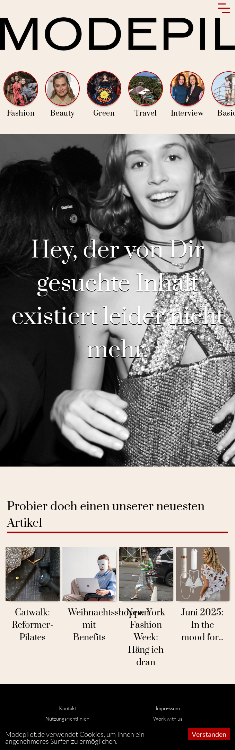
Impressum (168, 708)
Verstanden (209, 734)
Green (104, 94)
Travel (145, 94)
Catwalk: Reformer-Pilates (32, 625)
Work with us (167, 718)
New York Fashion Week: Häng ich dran (145, 637)
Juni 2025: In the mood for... (202, 625)
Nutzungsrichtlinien (67, 718)
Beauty (62, 94)
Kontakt (67, 708)
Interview (187, 94)
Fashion (20, 94)
